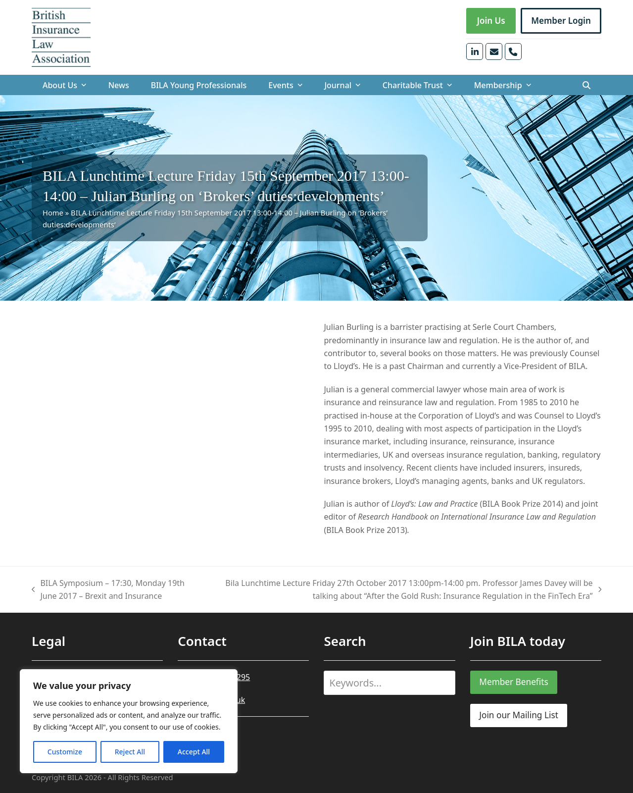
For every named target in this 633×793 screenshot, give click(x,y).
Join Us (491, 20)
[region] (129, 721)
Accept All (194, 751)
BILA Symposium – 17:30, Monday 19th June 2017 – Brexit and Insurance (108, 590)
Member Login (561, 20)
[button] (586, 85)
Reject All (130, 751)
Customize (65, 751)
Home (53, 212)
